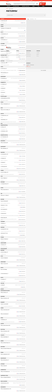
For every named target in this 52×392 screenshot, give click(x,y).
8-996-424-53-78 (23, 211)
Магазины (39, 1)
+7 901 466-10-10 (23, 164)
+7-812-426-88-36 (23, 191)
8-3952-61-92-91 (23, 121)
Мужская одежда (18, 57)
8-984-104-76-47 (23, 275)
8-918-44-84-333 (23, 246)
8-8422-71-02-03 (23, 225)
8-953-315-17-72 (23, 281)
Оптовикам (35, 1)
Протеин (7, 54)
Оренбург (7, 1)
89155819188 (23, 207)
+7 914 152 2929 (23, 156)
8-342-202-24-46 (23, 321)
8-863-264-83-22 (23, 100)
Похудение (7, 57)
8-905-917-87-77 (23, 231)
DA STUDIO (44, 70)
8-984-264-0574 (23, 47)
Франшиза (32, 1)
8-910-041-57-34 (23, 203)
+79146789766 (23, 94)
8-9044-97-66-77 (23, 174)
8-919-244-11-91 (23, 215)
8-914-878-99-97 (23, 41)
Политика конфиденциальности (20, 70)
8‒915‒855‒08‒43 (22, 219)
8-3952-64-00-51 (23, 117)
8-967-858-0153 (23, 80)
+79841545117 (23, 86)
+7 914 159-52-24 (23, 168)
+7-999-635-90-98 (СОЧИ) (21, 111)
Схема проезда (28, 66)
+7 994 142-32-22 (23, 160)
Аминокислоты (7, 59)
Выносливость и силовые (9, 62)
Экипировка (17, 54)
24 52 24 (19, 168)
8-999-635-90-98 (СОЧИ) (22, 294)
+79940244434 (23, 90)
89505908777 (23, 235)
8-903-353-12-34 (23, 254)
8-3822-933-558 (23, 74)
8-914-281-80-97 (23, 271)
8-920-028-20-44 (23, 133)
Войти (42, 1)
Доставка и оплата (28, 1)
